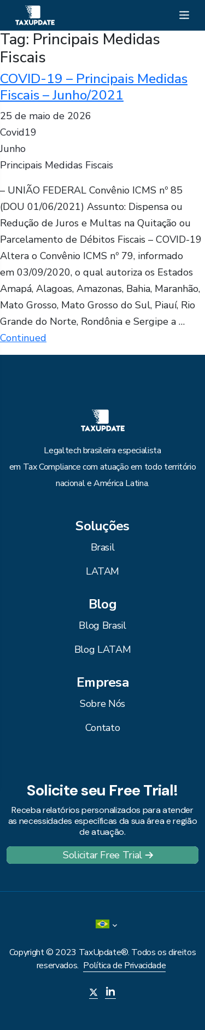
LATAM (102, 571)
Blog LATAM (102, 649)
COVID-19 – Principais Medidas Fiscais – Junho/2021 (94, 86)
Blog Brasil (102, 625)
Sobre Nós (102, 703)
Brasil (103, 547)
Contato (102, 727)
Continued (23, 337)
